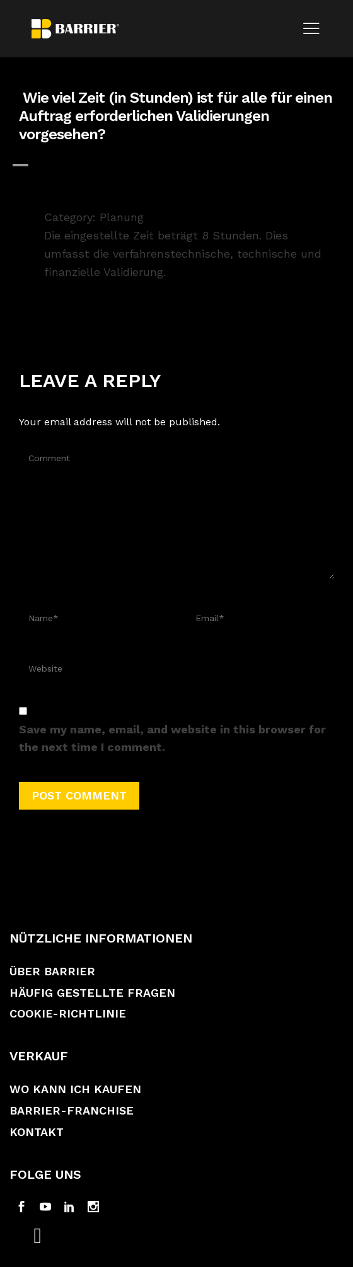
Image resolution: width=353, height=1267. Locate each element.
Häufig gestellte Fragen (92, 992)
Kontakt (36, 1131)
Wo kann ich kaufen (75, 1089)
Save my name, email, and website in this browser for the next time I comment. (172, 738)
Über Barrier (52, 971)
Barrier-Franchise (71, 1110)
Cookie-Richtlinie (67, 1013)
